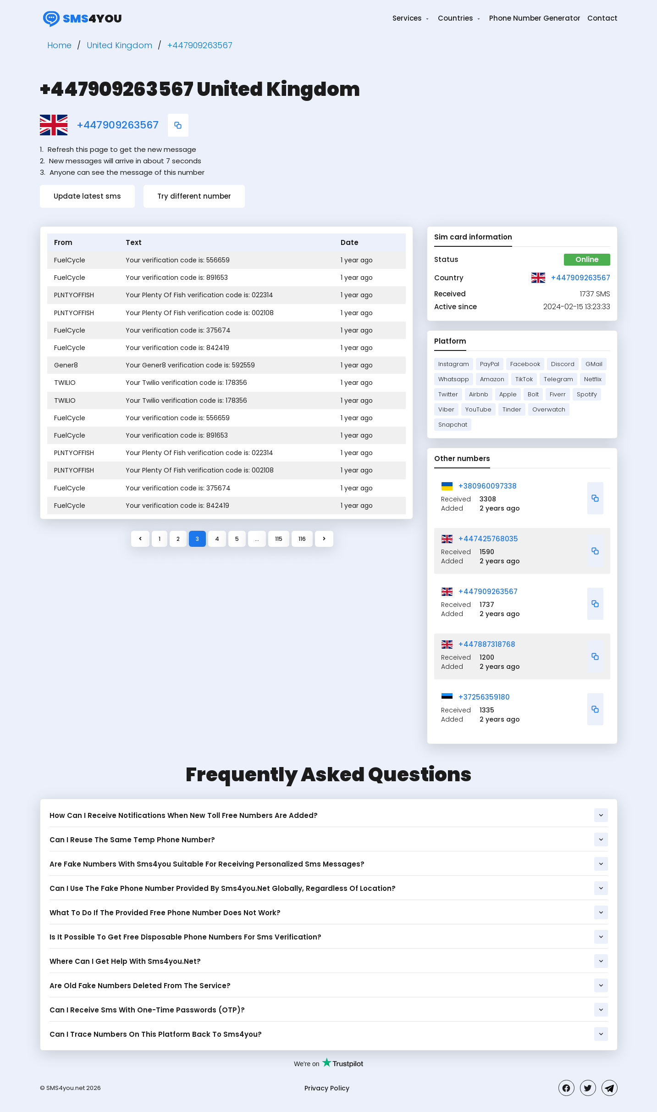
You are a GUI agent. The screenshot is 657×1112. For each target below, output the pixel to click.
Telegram (558, 379)
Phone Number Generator (534, 18)
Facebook (525, 364)
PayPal (489, 364)
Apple (508, 394)
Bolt (533, 394)
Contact (602, 18)
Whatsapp (453, 379)
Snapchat (452, 424)
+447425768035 (488, 538)
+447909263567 (118, 125)
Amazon (492, 379)
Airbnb (478, 394)
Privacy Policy (326, 1088)
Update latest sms (87, 196)
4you (81, 18)
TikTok (524, 379)
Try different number (194, 196)
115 (278, 539)
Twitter (448, 394)
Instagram (453, 364)
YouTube (478, 409)
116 (302, 539)
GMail (593, 364)
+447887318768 (486, 644)
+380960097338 (487, 486)
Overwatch (548, 409)
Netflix (593, 379)
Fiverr (558, 394)
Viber (446, 409)
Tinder (511, 409)
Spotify (587, 394)
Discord (562, 364)
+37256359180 (484, 697)
